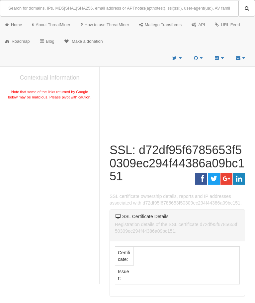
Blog (47, 41)
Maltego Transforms (160, 25)
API (198, 25)
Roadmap (17, 41)
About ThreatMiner (51, 25)
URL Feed (227, 25)
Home (13, 25)
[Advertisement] (49, 150)
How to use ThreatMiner (104, 25)
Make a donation (83, 41)
